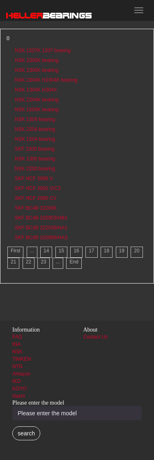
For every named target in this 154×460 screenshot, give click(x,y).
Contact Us (95, 337)
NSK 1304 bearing (35, 119)
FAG (17, 337)
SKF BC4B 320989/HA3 (41, 237)
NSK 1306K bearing (36, 70)
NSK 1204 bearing (35, 139)
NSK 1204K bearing (36, 109)
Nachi (18, 396)
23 (43, 262)
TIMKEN (21, 359)
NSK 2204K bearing (36, 100)
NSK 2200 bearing (35, 169)
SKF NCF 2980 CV (35, 198)
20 (136, 251)
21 (13, 262)
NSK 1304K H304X (36, 90)
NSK (17, 352)
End (73, 262)
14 (46, 251)
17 (91, 251)
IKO (16, 381)
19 (121, 251)
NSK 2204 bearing (35, 129)
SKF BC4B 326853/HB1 (41, 218)
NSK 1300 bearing (35, 159)
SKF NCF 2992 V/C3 (37, 188)
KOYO (19, 388)
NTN (17, 366)
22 (28, 262)
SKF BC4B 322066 (35, 208)
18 (106, 251)
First (15, 251)
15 (61, 251)
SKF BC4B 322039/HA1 (41, 228)
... (32, 251)
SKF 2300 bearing (35, 149)
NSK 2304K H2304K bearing (46, 80)
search (26, 433)
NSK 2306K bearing (36, 60)
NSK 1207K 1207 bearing (43, 50)
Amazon (21, 374)
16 (76, 251)
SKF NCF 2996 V (34, 178)
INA (16, 344)
